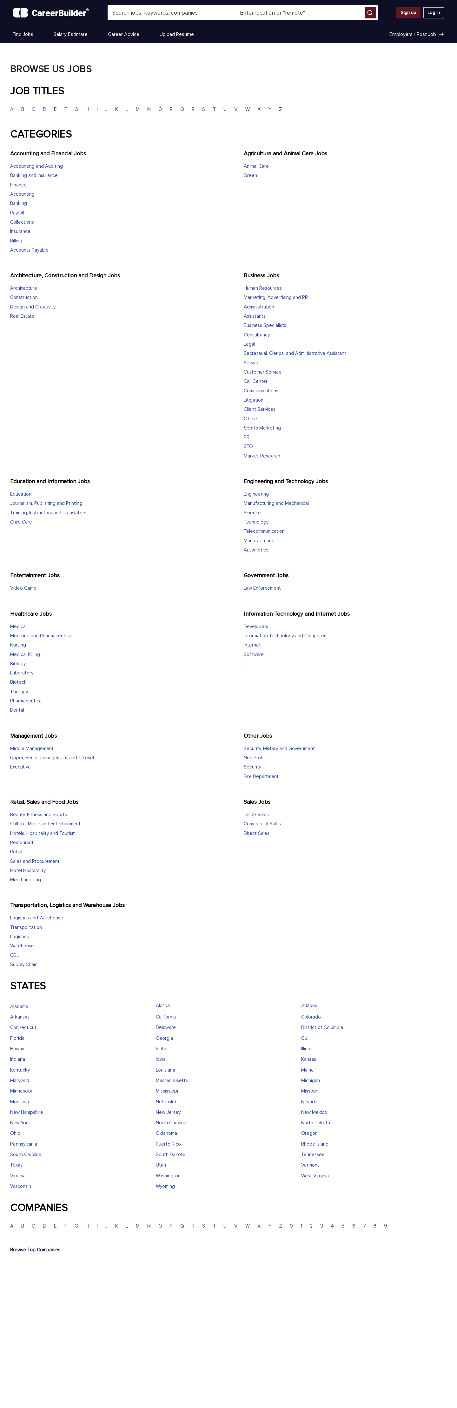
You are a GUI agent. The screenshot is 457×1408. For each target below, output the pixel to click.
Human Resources (263, 288)
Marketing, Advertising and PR (276, 297)
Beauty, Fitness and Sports (38, 815)
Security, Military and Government (279, 749)
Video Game (23, 588)
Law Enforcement (262, 588)
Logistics (19, 937)
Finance (18, 185)
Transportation (26, 927)
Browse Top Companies (35, 1250)
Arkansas (20, 1017)
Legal (249, 344)
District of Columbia (322, 1028)
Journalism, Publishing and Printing (46, 503)
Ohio (15, 1133)
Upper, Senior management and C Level (52, 758)
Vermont (310, 1165)
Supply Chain (23, 965)
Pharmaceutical (26, 701)
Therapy (19, 692)
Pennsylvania (23, 1144)
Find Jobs (23, 34)
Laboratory (21, 673)
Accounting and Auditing (36, 166)
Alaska (163, 1006)
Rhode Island (314, 1144)
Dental (17, 710)
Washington (168, 1176)
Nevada (309, 1102)
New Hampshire (26, 1112)
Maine (307, 1070)
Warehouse (22, 946)
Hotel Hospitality (28, 871)
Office (250, 419)
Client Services (259, 409)
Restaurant (22, 843)
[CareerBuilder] (51, 12)
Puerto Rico (168, 1144)
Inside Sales (256, 815)
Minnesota (21, 1091)
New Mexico (314, 1112)
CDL (14, 955)
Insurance (20, 231)
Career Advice (123, 34)
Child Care (21, 522)
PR (246, 437)
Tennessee (313, 1155)
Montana (19, 1102)
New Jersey (168, 1112)
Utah (161, 1165)
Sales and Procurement (35, 861)
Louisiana (165, 1070)
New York (20, 1123)
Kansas (308, 1059)
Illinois (307, 1049)
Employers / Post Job (416, 34)
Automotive (256, 550)
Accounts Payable (29, 250)
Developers (256, 627)
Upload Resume (177, 34)
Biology (18, 664)
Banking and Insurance (34, 176)
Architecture (23, 288)
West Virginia (315, 1176)
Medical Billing (25, 655)
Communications (261, 391)
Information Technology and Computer (285, 636)
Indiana (17, 1059)
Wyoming (165, 1186)
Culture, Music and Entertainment (45, 824)
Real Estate (22, 316)
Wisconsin (20, 1186)
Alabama (19, 1007)
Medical (18, 627)
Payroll (17, 213)
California (166, 1017)
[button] (370, 12)
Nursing (18, 645)
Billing (16, 241)
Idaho (162, 1049)
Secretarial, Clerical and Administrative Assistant (295, 353)
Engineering (256, 494)
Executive (20, 767)
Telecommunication (264, 531)
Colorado (311, 1017)
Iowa (161, 1059)
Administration (259, 307)
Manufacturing (259, 541)
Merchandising (25, 880)
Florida (17, 1038)
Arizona (309, 1006)
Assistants (255, 316)
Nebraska (166, 1102)
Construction (24, 297)
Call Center (256, 381)
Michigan (310, 1081)
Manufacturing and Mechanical (276, 503)
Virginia (18, 1176)
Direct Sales (256, 833)
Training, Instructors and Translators (48, 513)
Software (254, 655)
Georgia (164, 1038)
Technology (256, 522)
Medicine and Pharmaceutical (41, 636)
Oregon (309, 1133)
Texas (16, 1165)
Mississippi (167, 1091)
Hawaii (17, 1049)
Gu (304, 1038)
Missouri (309, 1091)
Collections (22, 222)
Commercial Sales (262, 824)
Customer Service (262, 372)
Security (252, 767)
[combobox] (171, 12)
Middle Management (32, 749)
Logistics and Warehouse (36, 918)
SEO (248, 446)
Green (250, 176)
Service (252, 363)
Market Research (262, 456)
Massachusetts (172, 1081)
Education (20, 494)
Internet (252, 645)
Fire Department (261, 777)
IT (246, 664)
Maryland (19, 1081)
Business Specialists (265, 325)
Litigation (253, 400)
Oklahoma (166, 1133)
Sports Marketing (262, 428)
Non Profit (254, 758)
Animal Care (256, 166)
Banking (18, 203)
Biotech (18, 682)
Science (252, 513)
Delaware (166, 1028)
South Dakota (170, 1155)
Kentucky (20, 1070)
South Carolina (25, 1155)
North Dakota (315, 1123)
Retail (16, 852)
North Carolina (171, 1123)
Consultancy (257, 335)
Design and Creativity (33, 307)
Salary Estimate (71, 34)
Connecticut (23, 1028)
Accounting (22, 194)
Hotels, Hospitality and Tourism (43, 833)
